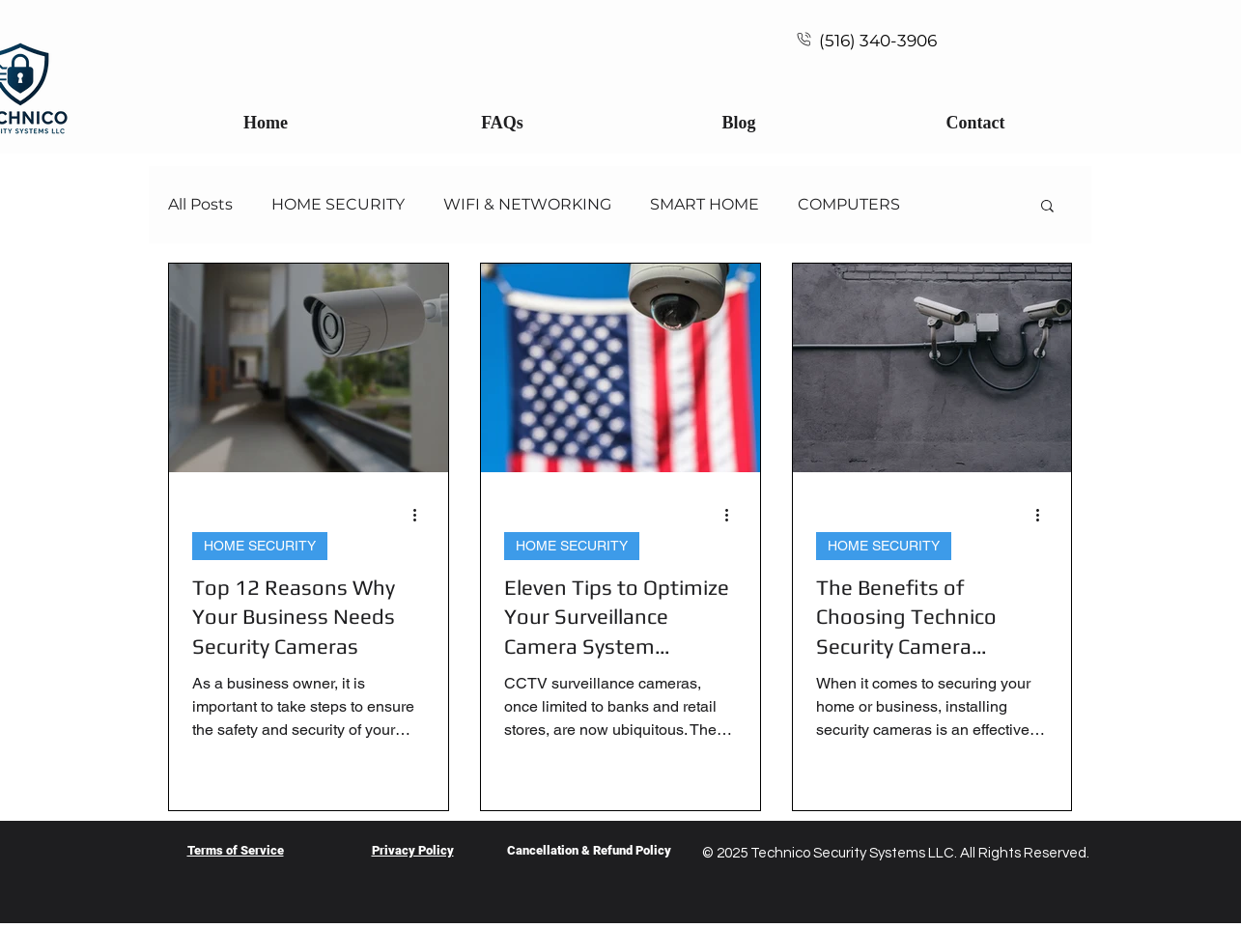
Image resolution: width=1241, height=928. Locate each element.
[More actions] (422, 515)
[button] (1047, 207)
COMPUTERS (849, 204)
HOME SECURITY (338, 204)
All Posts (200, 204)
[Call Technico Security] (804, 38)
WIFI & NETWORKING (527, 204)
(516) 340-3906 (878, 40)
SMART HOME (704, 204)
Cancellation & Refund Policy (589, 850)
